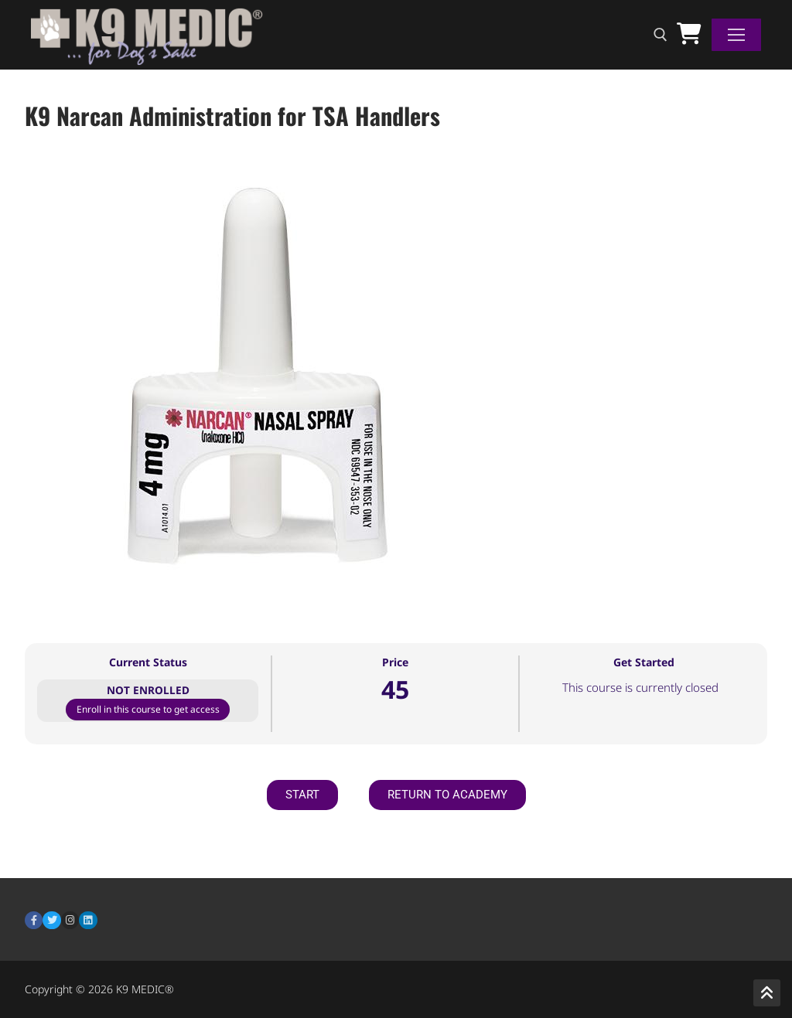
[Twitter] (51, 920)
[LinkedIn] (88, 920)
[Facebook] (34, 920)
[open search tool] (660, 35)
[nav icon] (736, 35)
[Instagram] (70, 920)
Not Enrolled (148, 690)
